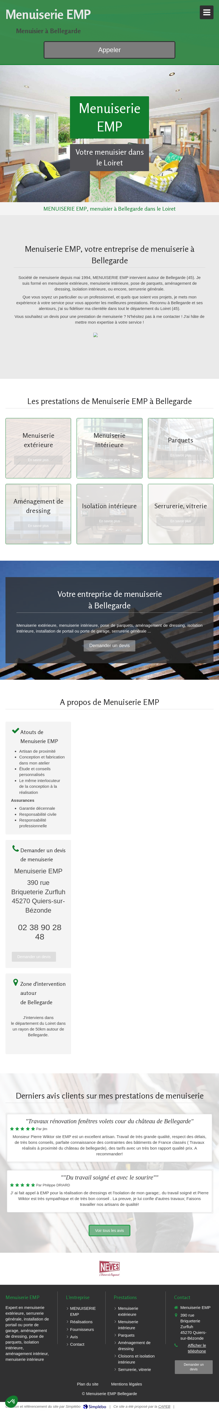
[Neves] (109, 1268)
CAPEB (164, 1406)
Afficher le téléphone (197, 1348)
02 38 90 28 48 (39, 932)
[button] (11, 1401)
